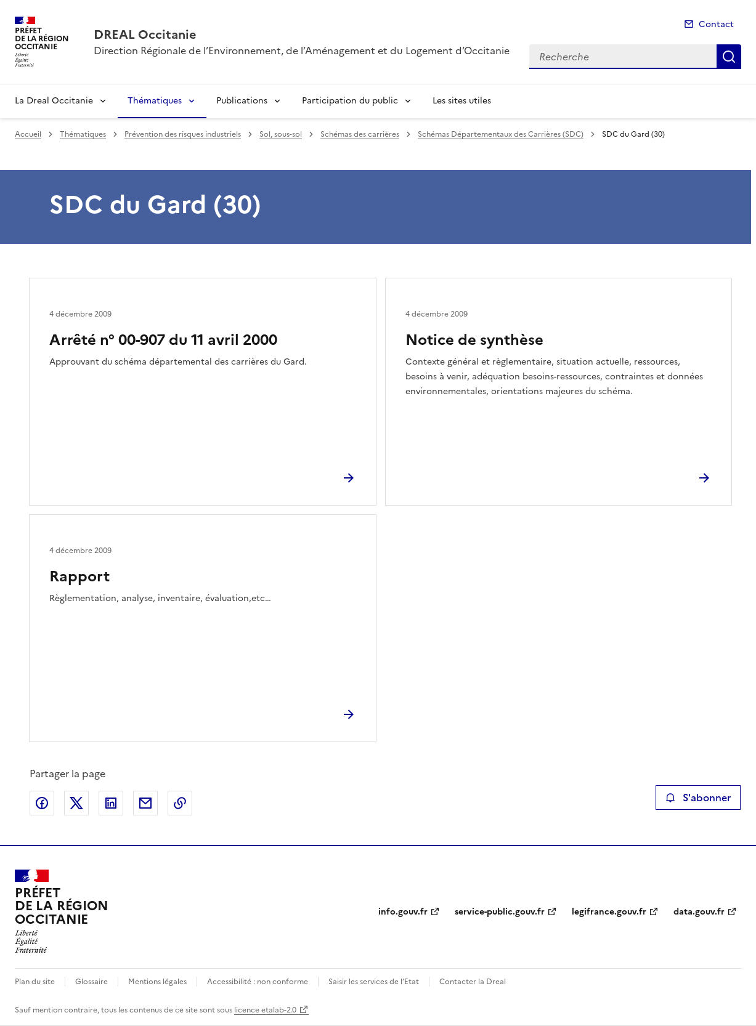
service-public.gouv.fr (500, 911)
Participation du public (350, 100)
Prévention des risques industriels (182, 134)
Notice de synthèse (474, 340)
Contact (716, 24)
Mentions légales (157, 981)
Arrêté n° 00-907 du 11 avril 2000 (163, 340)
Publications (241, 100)
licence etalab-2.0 (265, 1010)
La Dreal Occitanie (54, 100)
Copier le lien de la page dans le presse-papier (180, 803)
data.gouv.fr (699, 911)
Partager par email (145, 803)
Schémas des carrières (359, 134)
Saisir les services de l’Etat (373, 981)
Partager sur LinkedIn (111, 803)
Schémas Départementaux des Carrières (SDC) (500, 134)
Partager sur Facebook (42, 803)
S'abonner (697, 797)
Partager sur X (76, 803)
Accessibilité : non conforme (257, 981)
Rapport (79, 576)
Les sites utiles (462, 100)
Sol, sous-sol (280, 134)
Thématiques (155, 100)
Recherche (729, 56)
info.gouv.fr (403, 911)
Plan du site (35, 981)
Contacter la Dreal (472, 981)
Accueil (28, 134)
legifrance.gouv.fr (609, 911)
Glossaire (91, 981)
